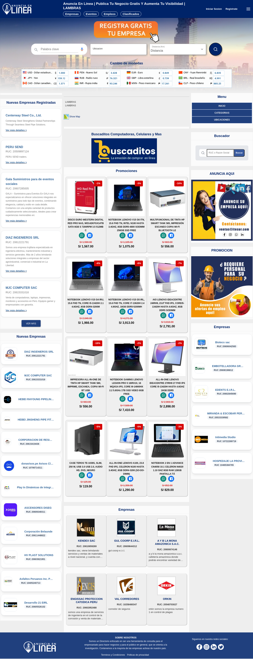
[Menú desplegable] (248, 9)
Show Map (74, 116)
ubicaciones (222, 119)
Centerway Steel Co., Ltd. (24, 115)
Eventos (91, 14)
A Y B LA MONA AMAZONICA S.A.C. (167, 542)
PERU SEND (14, 147)
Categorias (222, 113)
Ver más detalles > (16, 130)
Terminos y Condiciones (113, 655)
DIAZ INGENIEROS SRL (22, 237)
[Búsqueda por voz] (82, 49)
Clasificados (131, 14)
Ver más (31, 323)
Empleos (110, 14)
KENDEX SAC (86, 540)
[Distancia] (178, 49)
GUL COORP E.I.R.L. (127, 540)
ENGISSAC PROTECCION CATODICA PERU (86, 600)
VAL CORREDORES (127, 598)
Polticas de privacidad (138, 655)
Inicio (222, 106)
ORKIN (167, 598)
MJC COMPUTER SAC (21, 287)
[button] (82, 49)
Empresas (72, 14)
